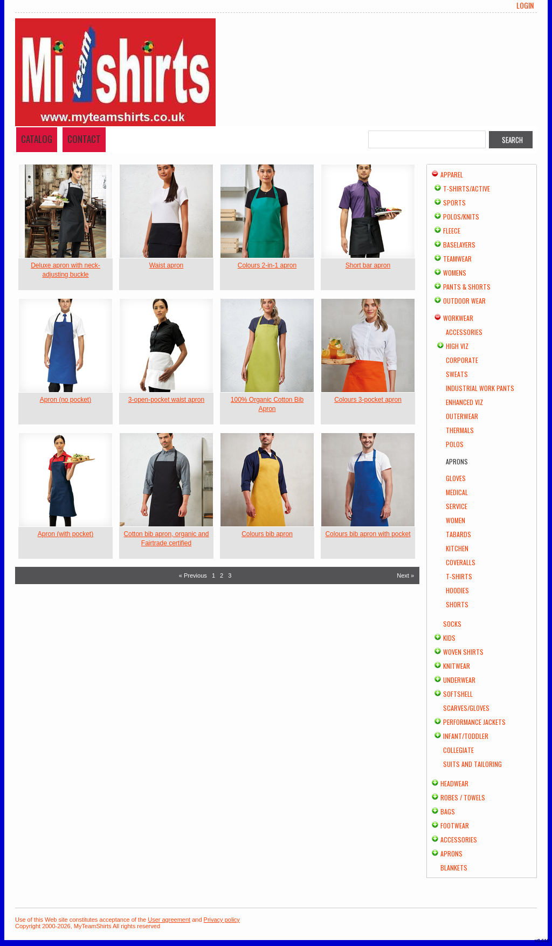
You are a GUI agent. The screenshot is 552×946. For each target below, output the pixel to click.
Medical (457, 492)
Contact (84, 139)
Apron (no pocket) (65, 399)
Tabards (458, 534)
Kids (449, 637)
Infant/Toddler (465, 736)
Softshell (458, 693)
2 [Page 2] (221, 575)
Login (525, 5)
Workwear (458, 318)
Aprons (451, 853)
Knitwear (456, 665)
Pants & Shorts (467, 286)
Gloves (456, 478)
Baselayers (459, 244)
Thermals (460, 430)
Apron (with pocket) (65, 534)
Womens (454, 272)
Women (455, 520)
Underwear (459, 679)
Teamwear (457, 258)
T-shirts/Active (466, 188)
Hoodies (457, 590)
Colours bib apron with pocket (367, 534)
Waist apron (166, 265)
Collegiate (458, 750)
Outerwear (462, 416)
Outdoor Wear (464, 300)
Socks (452, 623)
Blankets (453, 867)
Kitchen (457, 548)
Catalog (36, 139)
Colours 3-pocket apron (368, 399)
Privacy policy (222, 919)
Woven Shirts (463, 651)
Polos (455, 444)
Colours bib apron (267, 534)
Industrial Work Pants (480, 388)
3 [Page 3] (229, 575)
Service (456, 506)
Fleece (451, 230)
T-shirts (459, 576)
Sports (454, 202)
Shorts (457, 604)
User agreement (169, 919)
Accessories (464, 332)
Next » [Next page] (405, 575)
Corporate (462, 360)
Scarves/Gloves (466, 707)
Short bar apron (368, 265)
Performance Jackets (474, 721)
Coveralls (460, 562)
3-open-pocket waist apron (166, 399)
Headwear (454, 783)
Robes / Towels (462, 797)
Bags (447, 811)
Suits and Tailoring (472, 764)
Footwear (454, 825)
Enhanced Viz (464, 402)
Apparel (451, 174)
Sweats (457, 374)
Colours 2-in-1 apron (267, 265)
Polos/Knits (461, 216)
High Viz (457, 346)
